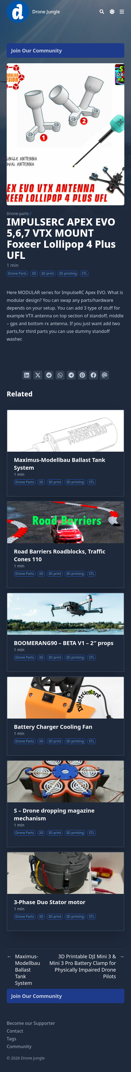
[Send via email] (104, 375)
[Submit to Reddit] (49, 375)
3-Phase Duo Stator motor (49, 902)
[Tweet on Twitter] (37, 375)
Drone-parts (18, 213)
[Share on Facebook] (93, 375)
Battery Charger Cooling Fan (53, 726)
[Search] (102, 11)
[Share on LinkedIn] (26, 375)
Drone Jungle (46, 12)
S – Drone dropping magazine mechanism (54, 814)
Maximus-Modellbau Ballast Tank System (59, 463)
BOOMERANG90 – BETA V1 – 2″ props (63, 643)
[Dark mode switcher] (112, 11)
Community (19, 1046)
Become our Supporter (31, 1023)
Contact (15, 1031)
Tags (11, 1039)
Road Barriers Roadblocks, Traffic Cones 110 (59, 555)
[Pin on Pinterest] (82, 375)
